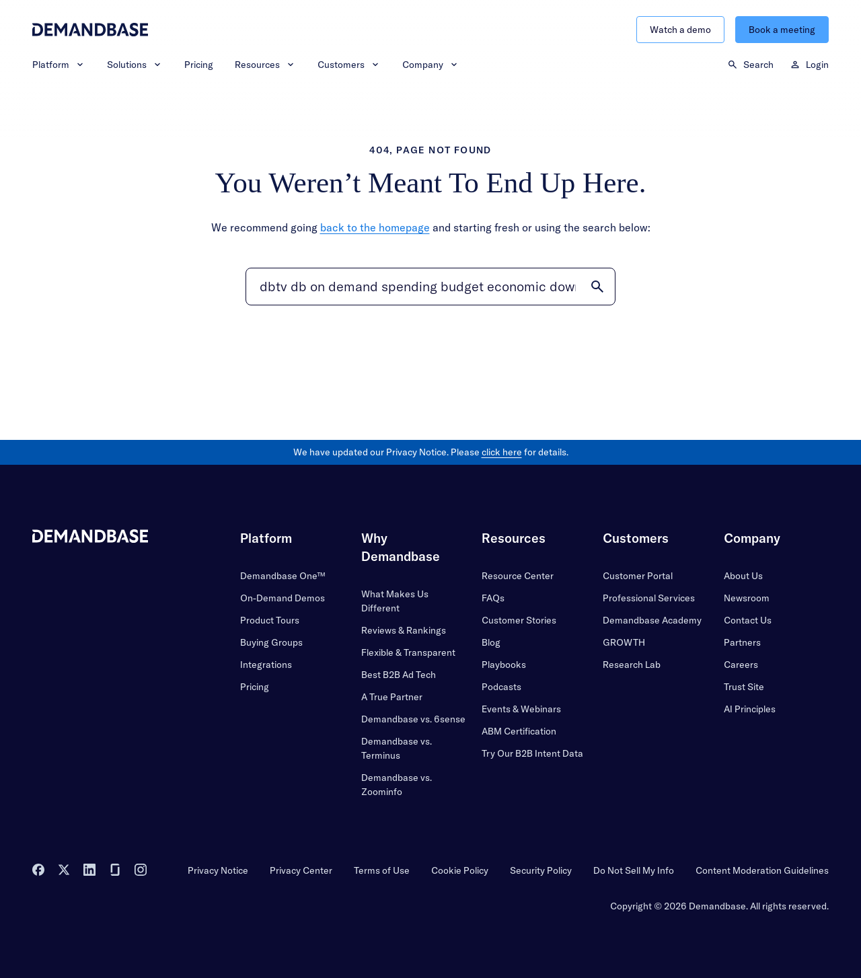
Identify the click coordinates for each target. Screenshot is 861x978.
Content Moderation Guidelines (762, 870)
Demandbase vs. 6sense (413, 719)
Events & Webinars (521, 709)
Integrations (266, 665)
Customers (349, 65)
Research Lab (632, 665)
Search (750, 65)
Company (430, 65)
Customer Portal (638, 576)
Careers (741, 665)
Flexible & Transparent (408, 652)
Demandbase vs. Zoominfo (396, 785)
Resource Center (518, 576)
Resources (265, 65)
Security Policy (541, 870)
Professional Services (649, 598)
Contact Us (748, 620)
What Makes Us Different (394, 601)
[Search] (430, 286)
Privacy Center (301, 870)
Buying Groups (271, 642)
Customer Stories (519, 620)
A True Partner (391, 697)
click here (502, 452)
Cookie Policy (459, 870)
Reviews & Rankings (403, 630)
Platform (58, 65)
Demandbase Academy (652, 620)
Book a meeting (782, 30)
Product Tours (269, 620)
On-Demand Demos (282, 598)
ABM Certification (519, 731)
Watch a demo (680, 30)
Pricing (198, 65)
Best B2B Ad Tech (398, 675)
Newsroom (747, 598)
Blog (491, 642)
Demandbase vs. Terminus (396, 748)
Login (809, 65)
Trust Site (744, 687)
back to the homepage (375, 227)
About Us (743, 576)
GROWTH (624, 642)
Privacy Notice (218, 870)
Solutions (135, 65)
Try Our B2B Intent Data (532, 753)
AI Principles (750, 709)
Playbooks (504, 665)
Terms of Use (382, 870)
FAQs (493, 598)
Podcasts (501, 687)
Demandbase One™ (282, 576)
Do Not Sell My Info (633, 870)
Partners (742, 642)
